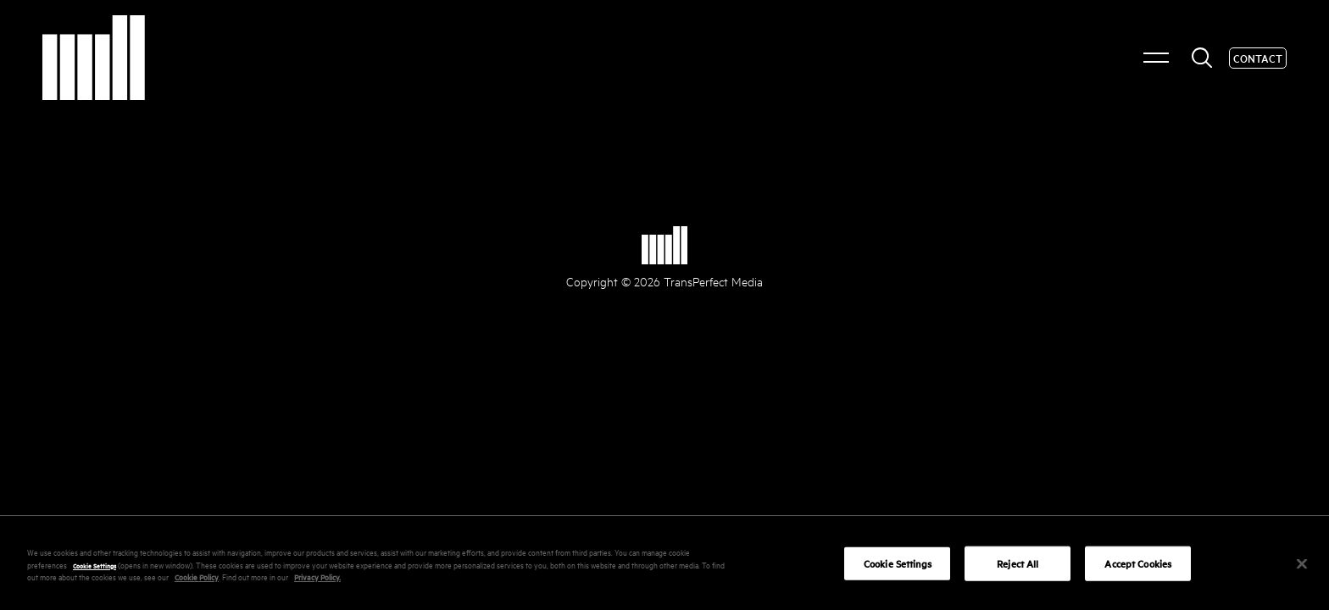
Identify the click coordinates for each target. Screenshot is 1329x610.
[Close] (1302, 568)
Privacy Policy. (317, 581)
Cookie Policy (197, 581)
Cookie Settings (94, 570)
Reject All (1017, 569)
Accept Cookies (1137, 569)
